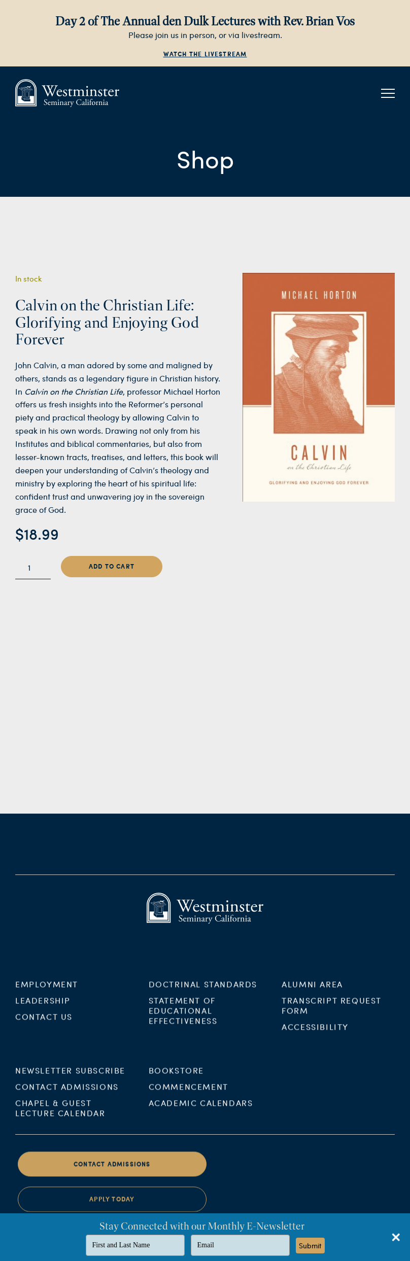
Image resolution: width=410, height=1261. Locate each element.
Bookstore (176, 1076)
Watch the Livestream (205, 54)
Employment (46, 990)
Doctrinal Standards (203, 990)
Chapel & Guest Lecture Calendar (60, 1114)
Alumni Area (312, 990)
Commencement (188, 1093)
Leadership (43, 1006)
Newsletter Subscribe (70, 1076)
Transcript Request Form (332, 1011)
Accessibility (315, 1033)
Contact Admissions (67, 1093)
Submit (310, 1245)
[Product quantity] (33, 567)
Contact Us (44, 1023)
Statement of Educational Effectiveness (183, 1016)
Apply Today (111, 1206)
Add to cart (111, 566)
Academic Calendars (201, 1109)
